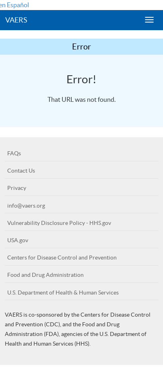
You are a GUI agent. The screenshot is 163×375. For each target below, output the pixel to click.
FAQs (14, 153)
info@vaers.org (26, 205)
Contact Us (21, 170)
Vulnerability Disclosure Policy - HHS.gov (59, 223)
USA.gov (17, 240)
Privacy (16, 188)
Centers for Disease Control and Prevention (62, 257)
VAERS (16, 20)
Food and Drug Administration (45, 275)
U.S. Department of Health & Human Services (63, 292)
